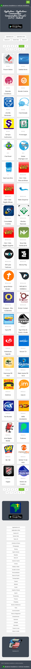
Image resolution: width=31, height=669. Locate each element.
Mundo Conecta (23, 91)
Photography (16, 546)
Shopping (16, 602)
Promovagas (23, 135)
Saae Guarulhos (8, 178)
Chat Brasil (8, 156)
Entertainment (16, 616)
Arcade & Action (16, 569)
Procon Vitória (7, 69)
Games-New (16, 39)
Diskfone (8, 395)
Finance (16, 599)
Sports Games (15, 552)
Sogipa (8, 482)
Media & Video (15, 566)
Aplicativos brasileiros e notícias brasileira (15, 6)
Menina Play (23, 265)
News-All (24, 39)
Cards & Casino (16, 560)
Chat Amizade (23, 113)
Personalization (16, 572)
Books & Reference (16, 604)
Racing (16, 549)
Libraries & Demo (16, 543)
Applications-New (21, 36)
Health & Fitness (16, 590)
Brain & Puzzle (15, 575)
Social (15, 587)
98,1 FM (8, 460)
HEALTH (16, 557)
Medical (16, 584)
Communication (16, 610)
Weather (16, 555)
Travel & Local (15, 628)
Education (15, 625)
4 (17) (21, 46)
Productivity (16, 596)
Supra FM (8, 330)
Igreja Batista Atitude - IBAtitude (8, 289)
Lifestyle (16, 622)
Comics (16, 563)
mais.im (23, 395)
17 (19, 49)
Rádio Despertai (23, 200)
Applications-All (9, 36)
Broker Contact (23, 308)
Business (16, 619)
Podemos (23, 438)
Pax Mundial (8, 417)
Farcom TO (23, 351)
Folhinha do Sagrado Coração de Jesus (8, 354)
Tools (16, 607)
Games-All (7, 39)
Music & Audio (15, 631)
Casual (16, 581)
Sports (15, 593)
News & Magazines (15, 613)
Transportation (15, 578)
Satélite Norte (23, 69)
